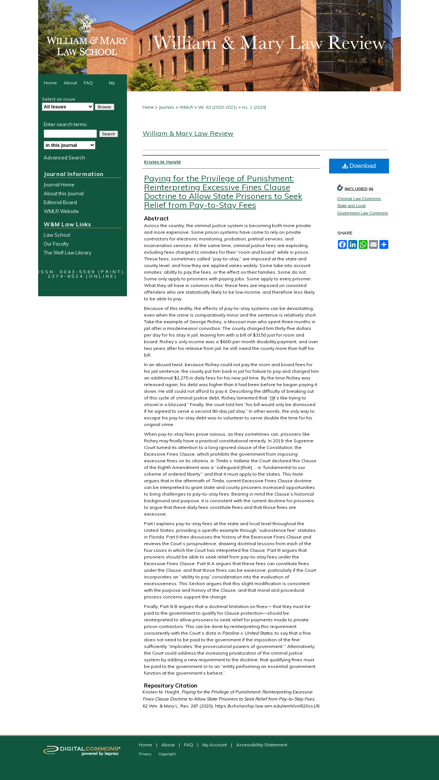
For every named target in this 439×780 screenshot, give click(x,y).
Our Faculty (56, 244)
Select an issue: (59, 99)
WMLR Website (61, 211)
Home (148, 107)
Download (359, 166)
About (168, 744)
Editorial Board (60, 202)
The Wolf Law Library (67, 253)
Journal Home (59, 185)
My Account (215, 744)
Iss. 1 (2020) (254, 107)
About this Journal (64, 193)
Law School (57, 235)
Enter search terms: (66, 124)
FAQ (189, 744)
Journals (166, 107)
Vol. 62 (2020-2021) (217, 107)
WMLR (186, 107)
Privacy (146, 754)
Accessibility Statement (261, 744)
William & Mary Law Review (188, 133)
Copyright (167, 754)
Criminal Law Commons (359, 198)
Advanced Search (64, 158)
